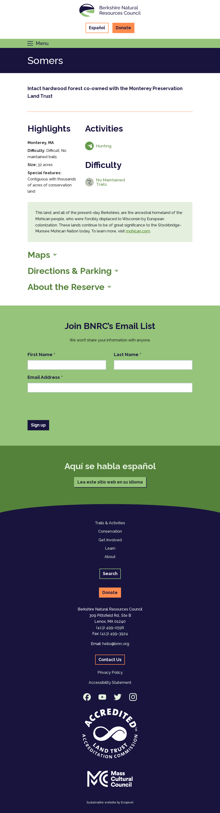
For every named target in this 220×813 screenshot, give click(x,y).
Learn (110, 548)
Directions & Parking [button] (70, 271)
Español (97, 27)
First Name (41, 354)
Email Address (45, 377)
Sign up (38, 424)
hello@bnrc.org (115, 643)
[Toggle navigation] (38, 43)
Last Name (127, 354)
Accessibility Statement (110, 682)
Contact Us (110, 659)
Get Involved (110, 540)
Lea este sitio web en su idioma (110, 481)
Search (110, 573)
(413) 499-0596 (110, 627)
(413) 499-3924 (114, 633)
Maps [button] (39, 255)
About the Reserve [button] (66, 287)
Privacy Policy (110, 672)
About (110, 556)
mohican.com (138, 231)
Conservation (110, 531)
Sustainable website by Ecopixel (110, 802)
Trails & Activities (110, 523)
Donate (123, 27)
